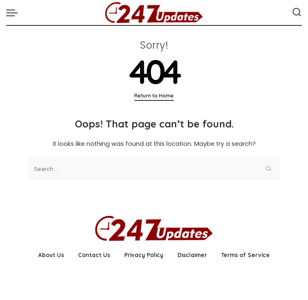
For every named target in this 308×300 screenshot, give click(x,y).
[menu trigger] (14, 12)
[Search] (297, 12)
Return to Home (154, 95)
